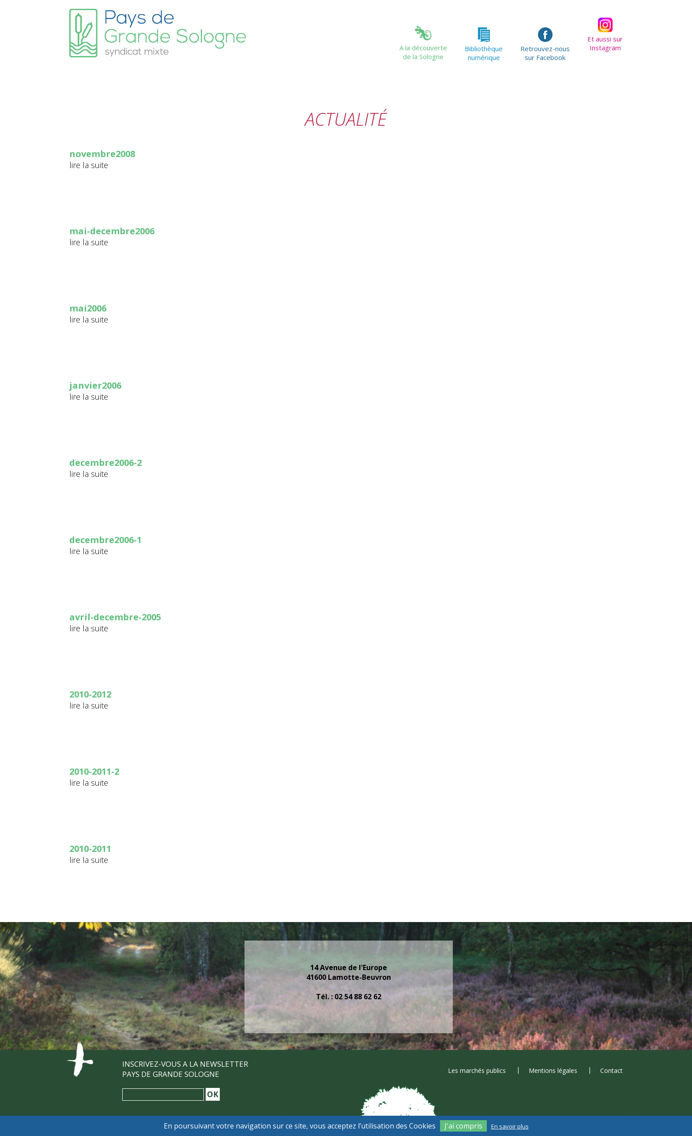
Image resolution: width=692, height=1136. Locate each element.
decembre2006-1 (105, 540)
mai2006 (87, 308)
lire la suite (88, 165)
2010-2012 (90, 694)
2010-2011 (90, 849)
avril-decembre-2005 (115, 617)
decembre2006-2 (105, 463)
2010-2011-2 (94, 771)
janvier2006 (95, 385)
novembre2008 (102, 154)
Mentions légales (553, 1070)
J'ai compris (463, 1126)
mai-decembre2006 (111, 231)
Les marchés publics (477, 1070)
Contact (611, 1070)
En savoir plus (510, 1126)
